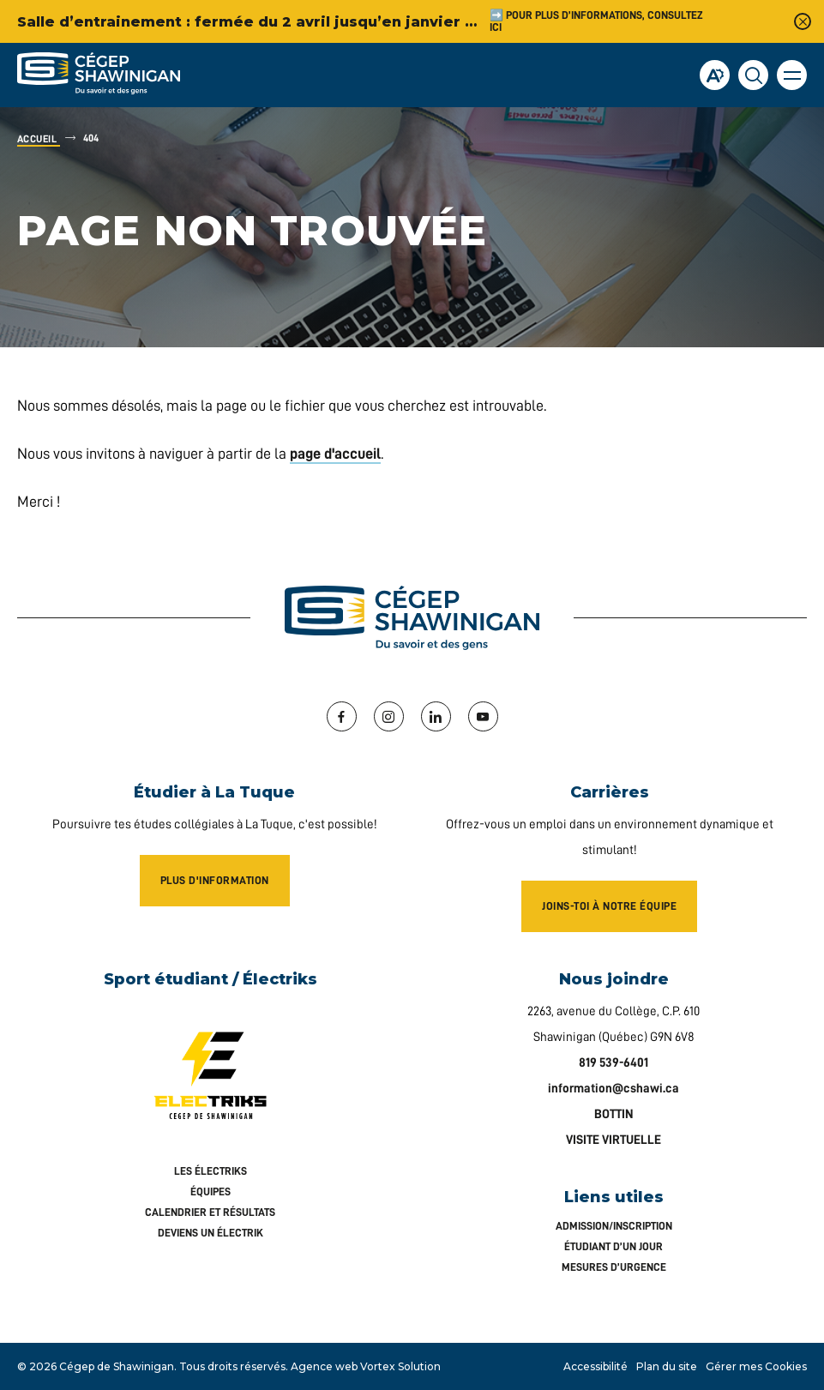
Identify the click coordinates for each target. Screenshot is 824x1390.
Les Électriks (210, 1170)
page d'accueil (335, 453)
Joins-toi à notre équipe (609, 906)
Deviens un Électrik (210, 1232)
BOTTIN (614, 1114)
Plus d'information (214, 880)
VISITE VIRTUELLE (613, 1140)
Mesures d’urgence (614, 1267)
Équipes (210, 1191)
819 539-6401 (613, 1062)
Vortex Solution (400, 1366)
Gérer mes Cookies (756, 1366)
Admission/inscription (614, 1225)
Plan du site (666, 1366)
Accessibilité (595, 1366)
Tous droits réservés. (233, 1366)
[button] (792, 75)
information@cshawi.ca (613, 1088)
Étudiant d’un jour (613, 1246)
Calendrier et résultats (210, 1212)
